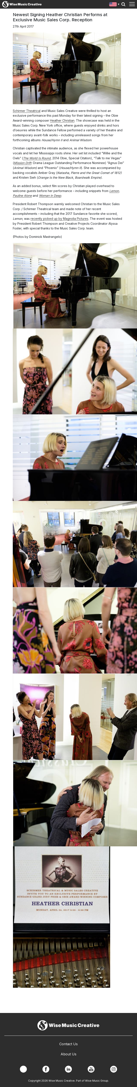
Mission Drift (22, 163)
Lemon (114, 191)
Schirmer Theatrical (26, 111)
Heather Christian (62, 120)
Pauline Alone (22, 195)
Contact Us (68, 1044)
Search (123, 4)
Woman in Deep (50, 195)
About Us (68, 1054)
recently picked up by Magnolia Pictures (59, 218)
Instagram (113, 1069)
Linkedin (68, 1069)
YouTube (91, 1069)
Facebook (45, 1069)
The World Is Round (37, 158)
